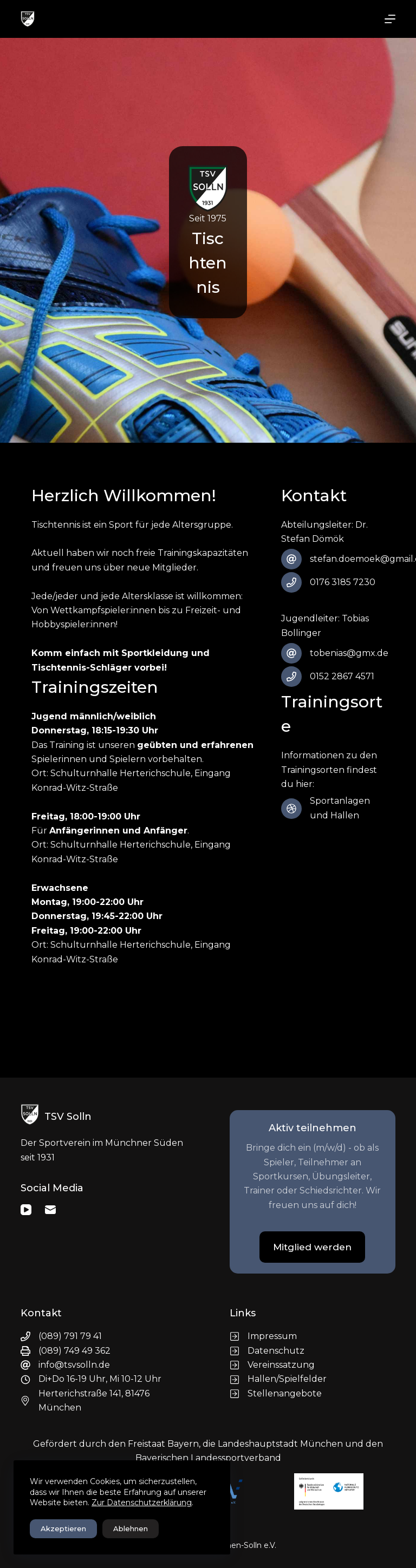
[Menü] (390, 19)
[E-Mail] (50, 1209)
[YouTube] (26, 1209)
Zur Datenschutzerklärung (142, 1502)
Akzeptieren (63, 1528)
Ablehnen (130, 1528)
